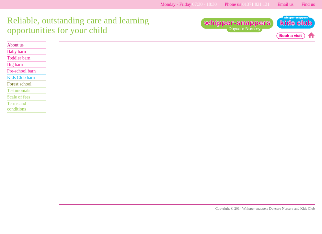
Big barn (15, 64)
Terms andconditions (16, 106)
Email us (285, 4)
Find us (308, 4)
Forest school (19, 84)
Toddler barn (18, 58)
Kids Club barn (21, 77)
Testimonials (18, 90)
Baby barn (16, 51)
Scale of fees (18, 97)
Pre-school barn (21, 71)
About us (15, 45)
